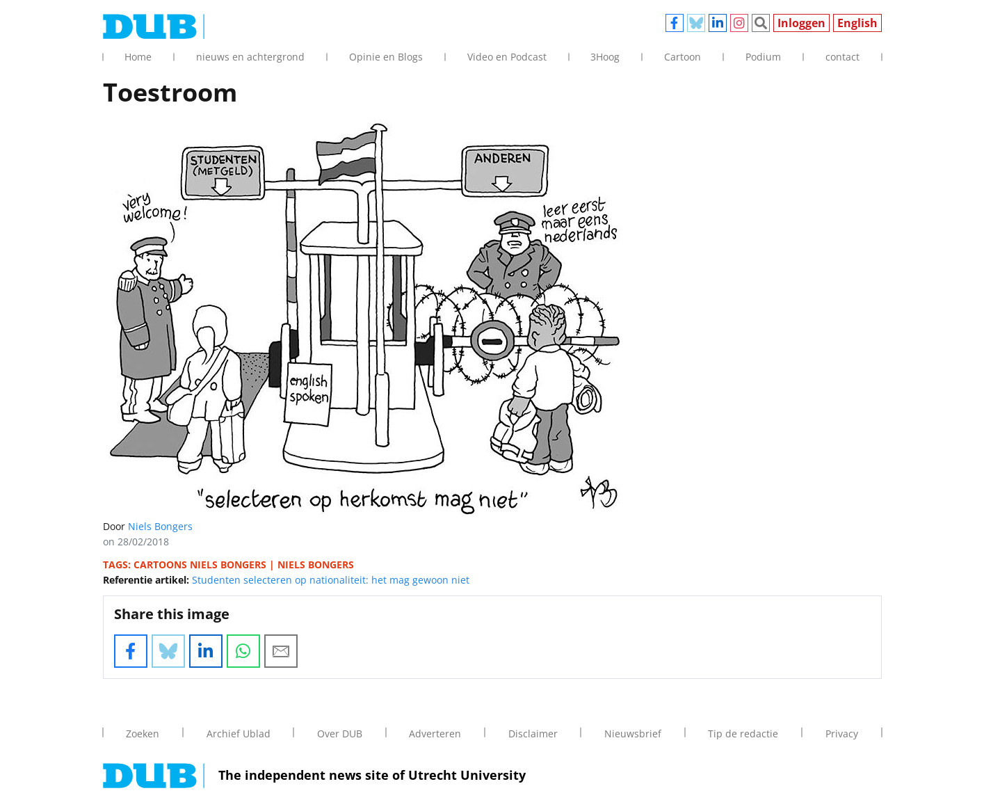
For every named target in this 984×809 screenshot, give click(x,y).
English (857, 23)
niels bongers (315, 564)
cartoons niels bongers (200, 564)
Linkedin (718, 23)
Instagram (739, 23)
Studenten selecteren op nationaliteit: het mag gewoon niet (330, 579)
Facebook (675, 23)
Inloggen (801, 23)
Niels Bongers (160, 526)
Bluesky (696, 23)
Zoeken (761, 23)
